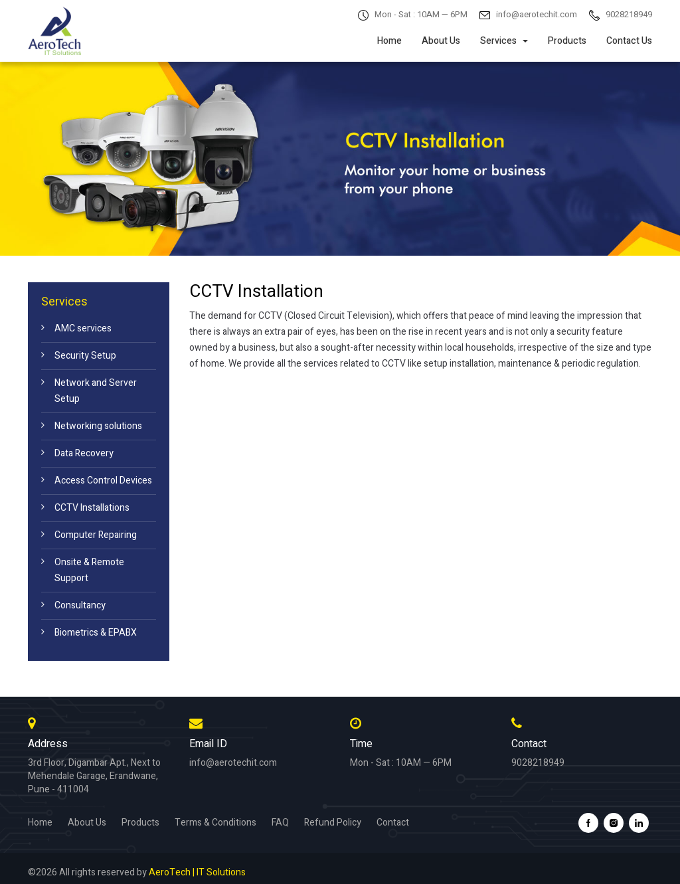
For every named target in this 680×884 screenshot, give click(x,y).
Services (504, 41)
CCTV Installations (91, 508)
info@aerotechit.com (233, 763)
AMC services (83, 328)
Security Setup (85, 356)
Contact (393, 823)
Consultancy (80, 605)
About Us (441, 41)
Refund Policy (332, 823)
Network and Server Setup (95, 391)
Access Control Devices (103, 480)
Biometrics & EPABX (95, 633)
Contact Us (629, 41)
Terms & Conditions (215, 823)
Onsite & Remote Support (89, 570)
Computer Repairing (95, 535)
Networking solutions (98, 426)
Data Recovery (84, 453)
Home (389, 41)
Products (567, 41)
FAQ (280, 823)
